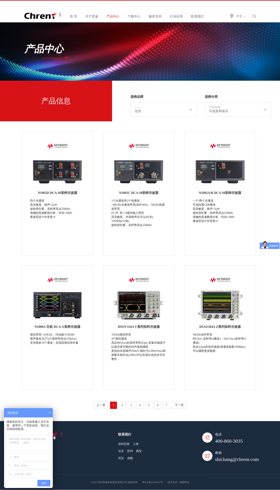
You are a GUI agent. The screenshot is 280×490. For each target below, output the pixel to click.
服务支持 (155, 16)
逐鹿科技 (184, 482)
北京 (121, 451)
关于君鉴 (91, 16)
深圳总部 (124, 443)
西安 (139, 451)
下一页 (179, 405)
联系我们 (197, 16)
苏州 (130, 451)
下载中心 (134, 16)
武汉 (121, 458)
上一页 (100, 405)
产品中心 (112, 16)
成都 (130, 458)
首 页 (73, 16)
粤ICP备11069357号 (152, 482)
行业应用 (176, 16)
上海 (135, 443)
